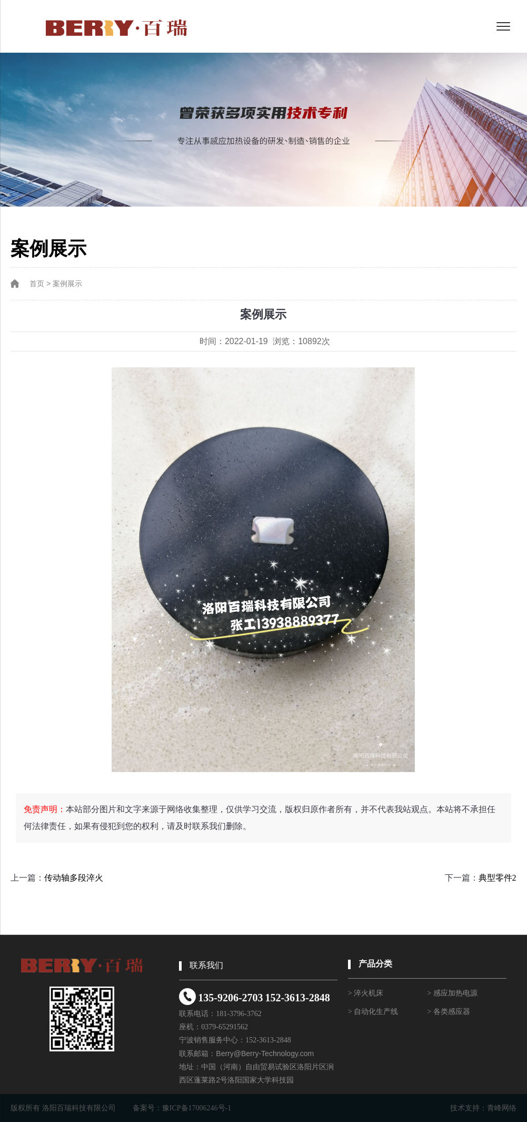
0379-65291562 (224, 1027)
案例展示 (67, 284)
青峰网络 (501, 1108)
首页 (36, 284)
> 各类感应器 (448, 1012)
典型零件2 (497, 877)
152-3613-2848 (297, 997)
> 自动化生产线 (373, 1012)
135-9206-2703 (230, 997)
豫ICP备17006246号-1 (196, 1108)
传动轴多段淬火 (73, 877)
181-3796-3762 (238, 1014)
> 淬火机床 (365, 993)
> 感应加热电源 (452, 993)
